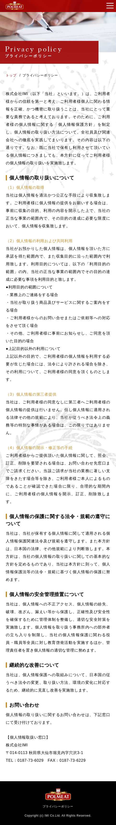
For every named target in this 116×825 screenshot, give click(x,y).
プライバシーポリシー (58, 806)
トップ (11, 75)
